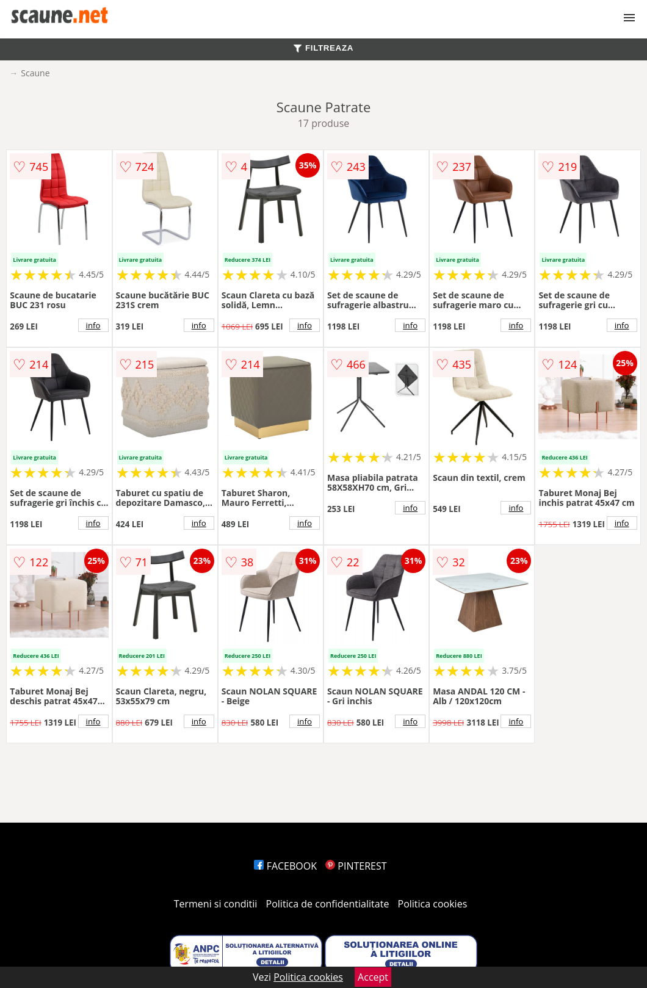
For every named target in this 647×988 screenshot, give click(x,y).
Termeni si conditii (216, 903)
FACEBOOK (285, 866)
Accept (373, 977)
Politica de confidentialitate (327, 903)
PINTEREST (355, 866)
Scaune (35, 73)
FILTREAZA (323, 47)
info (93, 325)
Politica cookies (433, 903)
